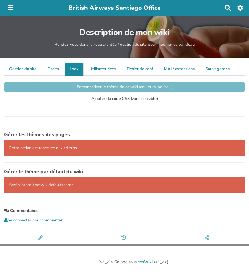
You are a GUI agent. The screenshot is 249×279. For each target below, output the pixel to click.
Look (74, 69)
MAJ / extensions (179, 69)
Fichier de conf (140, 69)
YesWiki (145, 262)
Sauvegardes (217, 69)
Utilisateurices (102, 69)
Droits (53, 69)
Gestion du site (23, 69)
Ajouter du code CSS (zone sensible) (124, 98)
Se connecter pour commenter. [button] (34, 220)
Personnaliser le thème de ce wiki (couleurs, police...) (125, 87)
